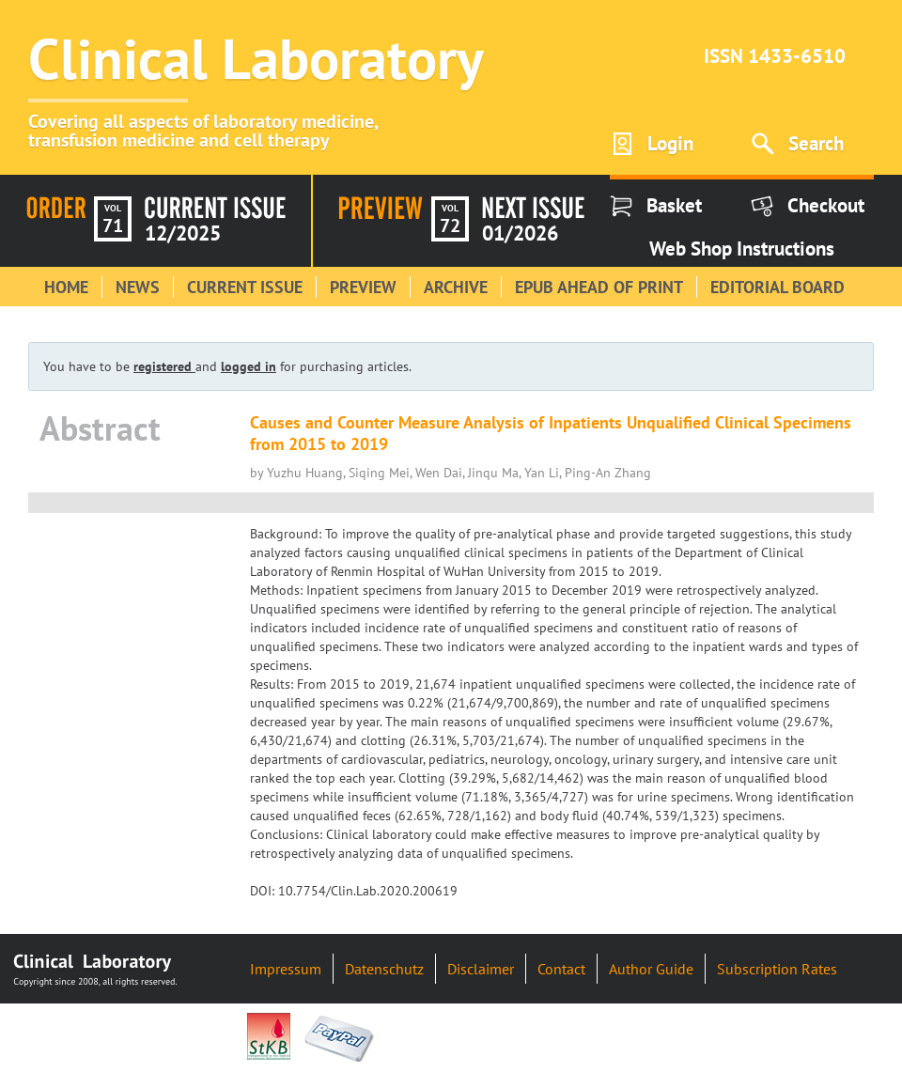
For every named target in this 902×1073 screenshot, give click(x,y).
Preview (363, 287)
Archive (456, 287)
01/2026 (520, 233)
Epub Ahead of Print (599, 287)
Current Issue (245, 287)
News (138, 287)
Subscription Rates (777, 968)
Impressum (285, 968)
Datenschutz (384, 968)
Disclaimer (480, 968)
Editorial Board (777, 287)
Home (66, 287)
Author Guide (651, 968)
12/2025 (183, 233)
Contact (561, 968)
